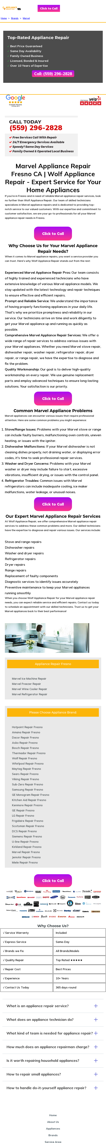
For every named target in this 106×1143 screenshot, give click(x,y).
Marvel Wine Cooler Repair (29, 689)
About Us (53, 1121)
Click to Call (49, 8)
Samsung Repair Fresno (27, 789)
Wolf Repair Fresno (24, 758)
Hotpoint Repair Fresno (27, 727)
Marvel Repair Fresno (26, 852)
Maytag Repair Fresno (26, 768)
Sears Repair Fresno (25, 774)
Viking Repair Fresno (25, 779)
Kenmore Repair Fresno (27, 805)
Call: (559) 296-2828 (53, 73)
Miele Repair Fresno (25, 862)
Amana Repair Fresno (26, 732)
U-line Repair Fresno (25, 841)
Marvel (26, 18)
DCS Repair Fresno (24, 831)
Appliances (53, 1128)
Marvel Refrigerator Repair (29, 694)
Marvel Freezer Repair (26, 683)
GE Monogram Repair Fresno (30, 794)
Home (4, 18)
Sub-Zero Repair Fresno (27, 784)
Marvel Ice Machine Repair (29, 678)
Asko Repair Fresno (25, 742)
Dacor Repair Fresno (25, 737)
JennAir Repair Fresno (26, 857)
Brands (14, 18)
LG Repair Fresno (23, 815)
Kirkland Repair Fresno (26, 847)
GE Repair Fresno (23, 810)
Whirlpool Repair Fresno (28, 763)
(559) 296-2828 (35, 127)
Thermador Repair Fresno (29, 753)
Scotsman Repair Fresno (28, 826)
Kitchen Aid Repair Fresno (29, 800)
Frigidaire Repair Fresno (27, 820)
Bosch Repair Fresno (25, 748)
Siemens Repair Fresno (27, 836)
